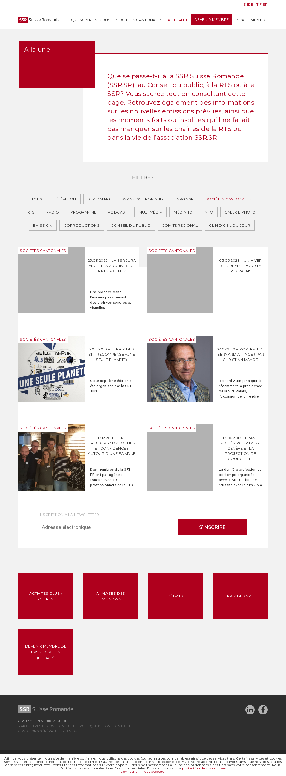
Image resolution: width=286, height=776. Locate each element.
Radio (52, 212)
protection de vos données (204, 768)
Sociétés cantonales (139, 20)
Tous (37, 199)
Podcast (117, 212)
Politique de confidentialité (106, 726)
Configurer (129, 771)
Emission (42, 225)
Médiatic (183, 212)
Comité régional (180, 225)
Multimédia (150, 212)
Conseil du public (130, 225)
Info (208, 212)
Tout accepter (154, 771)
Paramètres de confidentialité (47, 726)
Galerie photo (240, 212)
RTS (31, 212)
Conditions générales (38, 731)
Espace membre (251, 20)
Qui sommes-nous (91, 20)
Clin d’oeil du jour (229, 225)
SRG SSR (185, 199)
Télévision (65, 199)
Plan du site (73, 731)
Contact (26, 721)
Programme (83, 212)
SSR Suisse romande (143, 199)
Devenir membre (211, 19)
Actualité (178, 20)
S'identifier (256, 4)
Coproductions (82, 225)
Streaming (99, 199)
